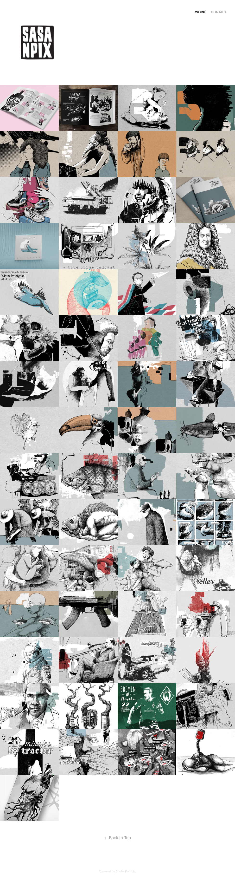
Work (200, 12)
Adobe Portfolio (125, 871)
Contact (219, 12)
